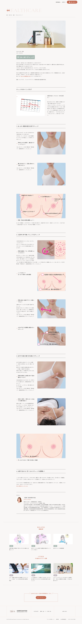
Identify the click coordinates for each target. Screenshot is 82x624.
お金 (43, 611)
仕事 (48, 611)
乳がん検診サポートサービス (22, 486)
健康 (40, 611)
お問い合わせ (64, 611)
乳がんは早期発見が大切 (25, 76)
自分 (51, 611)
